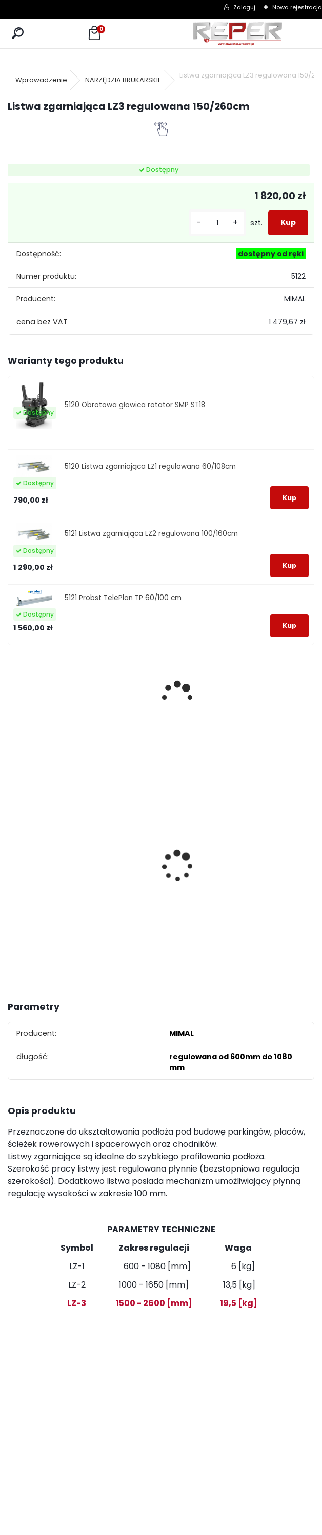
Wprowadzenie (41, 80)
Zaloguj (244, 7)
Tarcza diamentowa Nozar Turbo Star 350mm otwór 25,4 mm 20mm (45, 852)
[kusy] (217, 223)
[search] (18, 34)
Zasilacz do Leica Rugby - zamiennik (271, 858)
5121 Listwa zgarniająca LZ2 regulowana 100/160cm (151, 534)
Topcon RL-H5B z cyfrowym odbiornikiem (198, 856)
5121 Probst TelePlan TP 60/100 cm (123, 598)
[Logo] (237, 34)
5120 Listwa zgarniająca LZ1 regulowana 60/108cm (150, 466)
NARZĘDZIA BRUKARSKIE (123, 80)
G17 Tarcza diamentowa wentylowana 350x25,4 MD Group (118, 884)
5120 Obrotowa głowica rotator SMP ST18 (135, 405)
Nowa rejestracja (297, 7)
